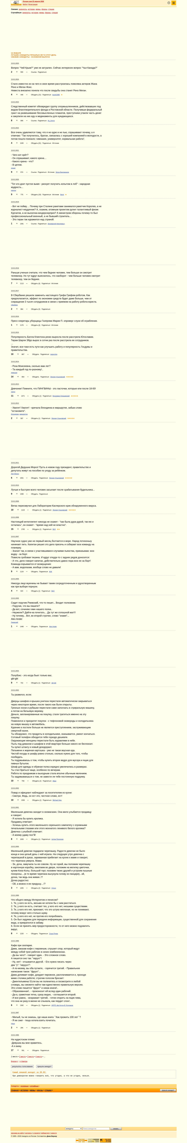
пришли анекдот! (168, 1090)
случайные (34, 1086)
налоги (13, 190)
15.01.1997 (15, 1013)
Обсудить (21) (36, 95)
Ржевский (14, 622)
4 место (38, 1057)
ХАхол (53, 888)
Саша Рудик (53, 934)
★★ (58, 529)
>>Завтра (23, 1061)
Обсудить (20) (36, 195)
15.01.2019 (15, 202)
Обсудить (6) (35, 283)
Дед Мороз (15, 474)
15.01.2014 (15, 362)
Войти (25, 4)
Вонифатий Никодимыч (56, 224)
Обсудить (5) (35, 309)
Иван (54, 781)
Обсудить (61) (36, 143)
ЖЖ (50, 572)
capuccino (53, 354)
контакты (28, 1133)
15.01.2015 (15, 332)
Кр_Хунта (51, 121)
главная (15, 1090)
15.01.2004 (15, 671)
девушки (14, 373)
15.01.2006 (15, 579)
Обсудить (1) (36, 396)
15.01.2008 (15, 517)
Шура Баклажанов (62, 172)
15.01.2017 (15, 291)
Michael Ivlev (57, 800)
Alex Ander (53, 626)
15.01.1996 (15, 1035)
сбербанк (14, 305)
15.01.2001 (15, 807)
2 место (22, 1057)
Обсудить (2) (36, 781)
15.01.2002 (15, 788)
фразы (44, 9)
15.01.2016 (15, 316)
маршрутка (24, 414)
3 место (30, 1057)
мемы (38, 9)
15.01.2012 (15, 403)
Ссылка (33, 72)
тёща (13, 1024)
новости (54, 1133)
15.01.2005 (15, 598)
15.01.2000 (15, 846)
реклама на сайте (17, 1133)
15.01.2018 (15, 268)
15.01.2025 (15, 63)
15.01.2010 (15, 485)
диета (13, 392)
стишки (51, 9)
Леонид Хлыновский (57, 377)
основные (24, 1086)
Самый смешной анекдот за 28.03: (29, 1072)
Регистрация (32, 4)
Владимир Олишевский (61, 396)
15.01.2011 (15, 463)
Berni (62, 195)
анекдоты (23, 9)
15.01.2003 (15, 690)
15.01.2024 (15, 79)
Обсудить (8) (35, 325)
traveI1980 (56, 95)
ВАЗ (54, 529)
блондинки (15, 414)
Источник (55, 143)
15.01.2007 (15, 537)
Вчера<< (14, 1061)
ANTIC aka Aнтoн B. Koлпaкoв (62, 1005)
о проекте (36, 1133)
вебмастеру (45, 1133)
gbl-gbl (53, 683)
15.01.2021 (15, 150)
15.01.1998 (15, 941)
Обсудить (35, 354)
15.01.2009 (15, 501)
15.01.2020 (15, 179)
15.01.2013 (15, 384)
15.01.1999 (15, 895)
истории (31, 9)
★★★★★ (69, 377)
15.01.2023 (15, 102)
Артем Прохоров (57, 839)
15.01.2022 (15, 128)
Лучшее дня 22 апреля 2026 (33, 1)
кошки (13, 168)
